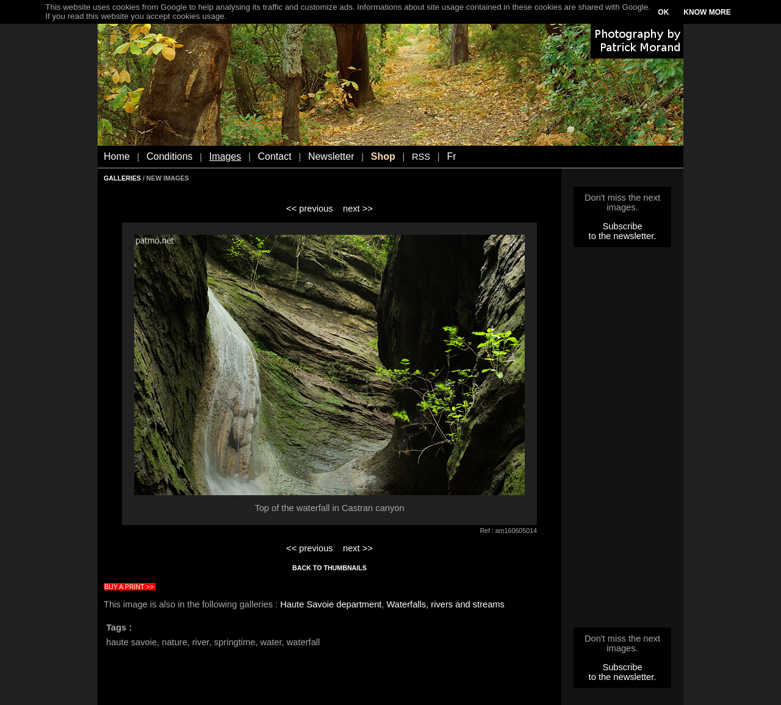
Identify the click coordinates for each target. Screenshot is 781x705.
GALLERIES (122, 178)
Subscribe (622, 226)
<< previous (309, 208)
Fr (451, 156)
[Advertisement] (622, 441)
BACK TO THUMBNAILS (329, 567)
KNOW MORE (706, 12)
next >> (358, 208)
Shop (383, 156)
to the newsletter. (623, 236)
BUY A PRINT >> (129, 586)
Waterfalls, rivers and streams (446, 604)
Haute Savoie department (330, 604)
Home (117, 156)
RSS (421, 157)
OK (663, 12)
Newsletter (331, 156)
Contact (275, 156)
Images (225, 156)
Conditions (169, 156)
